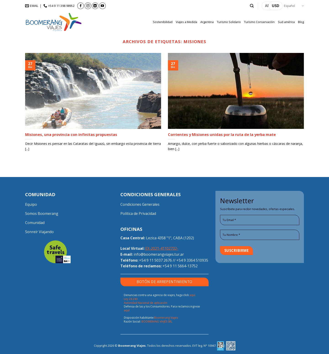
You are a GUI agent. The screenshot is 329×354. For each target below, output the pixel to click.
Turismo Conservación (259, 22)
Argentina (207, 22)
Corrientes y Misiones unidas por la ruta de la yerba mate (222, 134)
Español (294, 6)
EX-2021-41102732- (161, 248)
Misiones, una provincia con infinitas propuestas (71, 134)
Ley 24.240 (131, 299)
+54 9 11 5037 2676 (155, 260)
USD (275, 5)
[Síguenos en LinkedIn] (95, 6)
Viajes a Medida (186, 22)
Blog (301, 22)
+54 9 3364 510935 (192, 260)
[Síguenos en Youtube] (102, 6)
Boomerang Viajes (166, 318)
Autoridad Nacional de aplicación (145, 303)
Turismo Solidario (229, 22)
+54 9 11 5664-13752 (180, 265)
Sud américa (286, 22)
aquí (127, 310)
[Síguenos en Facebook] (80, 6)
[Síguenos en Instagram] (88, 6)
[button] (252, 6)
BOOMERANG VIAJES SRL (156, 321)
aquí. (192, 295)
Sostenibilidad (162, 22)
